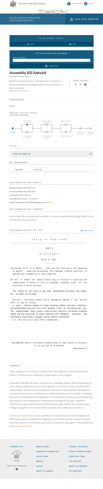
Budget (39, 471)
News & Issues (15, 14)
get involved (76, 5)
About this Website (78, 476)
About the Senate (44, 481)
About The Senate (80, 14)
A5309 (50, 213)
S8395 (33, 198)
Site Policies (75, 471)
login (90, 5)
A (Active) (38, 180)
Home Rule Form (77, 466)
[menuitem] (14, 15)
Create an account (19, 425)
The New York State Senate (32, 5)
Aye (32, 54)
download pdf (88, 241)
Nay (74, 54)
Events (63, 15)
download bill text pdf (20, 101)
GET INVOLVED (75, 481)
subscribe (54, 76)
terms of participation (21, 436)
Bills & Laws (47, 14)
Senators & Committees (31, 14)
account (37, 425)
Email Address (19, 68)
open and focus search (90, 14)
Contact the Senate (78, 457)
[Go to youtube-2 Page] (16, 479)
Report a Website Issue (80, 462)
